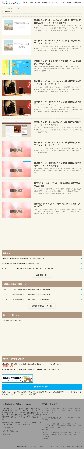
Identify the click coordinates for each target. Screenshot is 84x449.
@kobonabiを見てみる (43, 387)
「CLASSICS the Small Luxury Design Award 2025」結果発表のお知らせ (23, 258)
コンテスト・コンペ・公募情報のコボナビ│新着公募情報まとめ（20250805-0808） (27, 289)
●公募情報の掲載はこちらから (11, 431)
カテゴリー (55, 2)
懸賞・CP (25, 2)
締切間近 (69, 2)
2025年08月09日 (61, 419)
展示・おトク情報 (35, 2)
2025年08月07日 (61, 426)
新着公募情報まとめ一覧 (42, 306)
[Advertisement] (42, 233)
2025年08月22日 (61, 411)
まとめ (62, 2)
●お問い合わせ (6, 434)
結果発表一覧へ (42, 275)
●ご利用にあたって (7, 428)
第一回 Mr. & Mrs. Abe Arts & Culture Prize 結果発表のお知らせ (20, 263)
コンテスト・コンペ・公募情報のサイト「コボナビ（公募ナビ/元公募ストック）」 (49, 446)
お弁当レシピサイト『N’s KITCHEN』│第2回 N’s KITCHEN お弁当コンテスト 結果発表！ (28, 268)
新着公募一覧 (46, 2)
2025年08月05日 (61, 435)
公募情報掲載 (77, 2)
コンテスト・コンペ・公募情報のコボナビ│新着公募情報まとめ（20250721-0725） (27, 299)
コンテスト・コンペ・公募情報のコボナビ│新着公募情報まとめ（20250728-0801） (27, 294)
